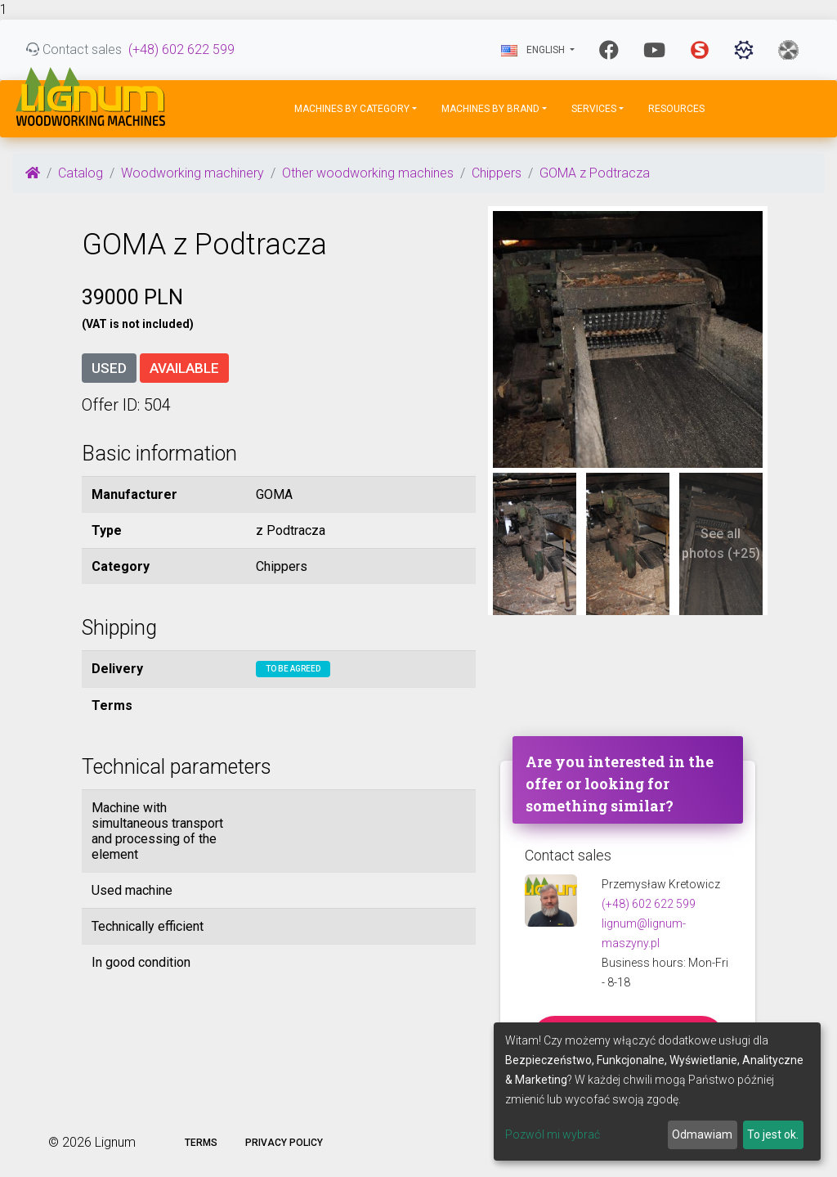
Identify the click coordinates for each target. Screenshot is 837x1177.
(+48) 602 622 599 (181, 49)
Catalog (80, 173)
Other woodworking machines (368, 173)
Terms (201, 1142)
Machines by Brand (490, 109)
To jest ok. (773, 1134)
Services (593, 109)
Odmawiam (702, 1134)
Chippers (496, 173)
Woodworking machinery (192, 173)
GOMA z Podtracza (594, 173)
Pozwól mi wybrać (552, 1134)
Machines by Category (352, 109)
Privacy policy (284, 1142)
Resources (676, 109)
